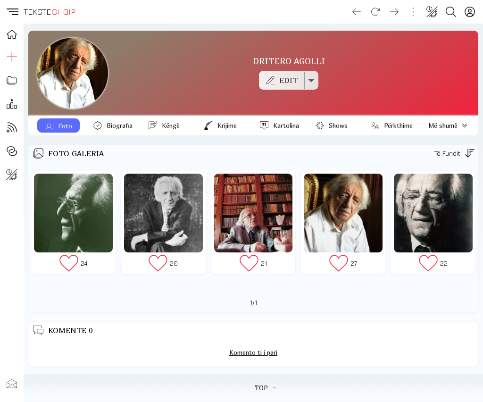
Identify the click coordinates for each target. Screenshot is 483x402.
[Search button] (450, 11)
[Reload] (375, 11)
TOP (265, 388)
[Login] (469, 11)
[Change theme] (432, 11)
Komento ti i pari (253, 352)
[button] (12, 12)
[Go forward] (394, 11)
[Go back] (356, 11)
